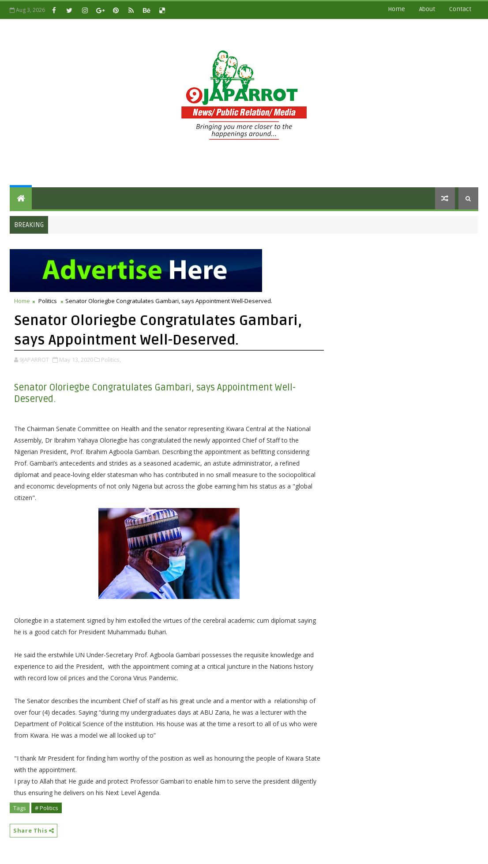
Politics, (111, 360)
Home (396, 9)
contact (460, 9)
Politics (47, 301)
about (427, 9)
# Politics (46, 808)
